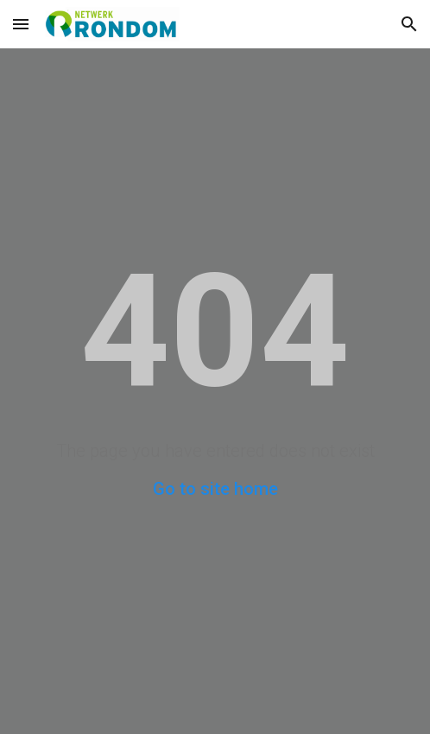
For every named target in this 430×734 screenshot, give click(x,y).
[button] (20, 23)
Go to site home (215, 488)
